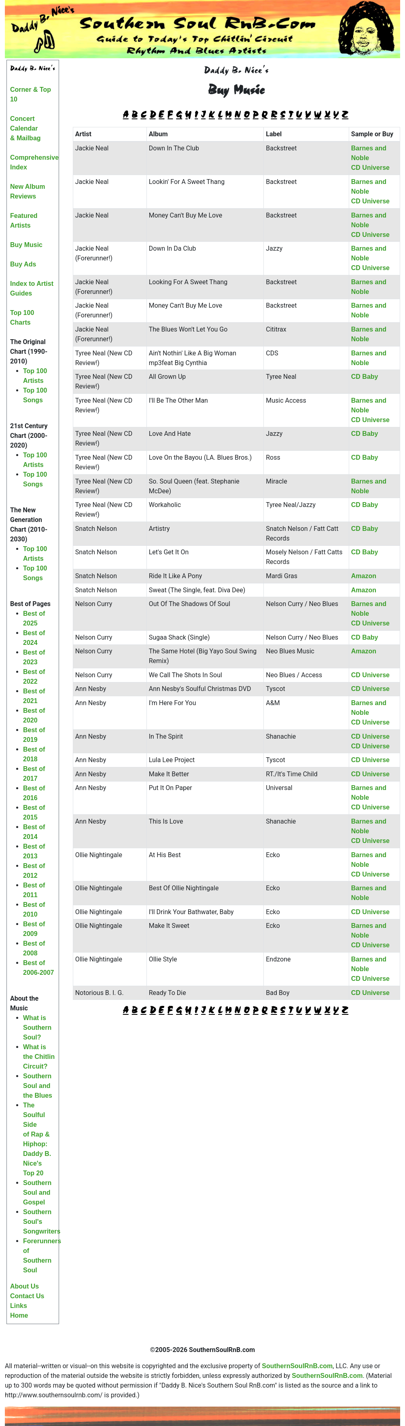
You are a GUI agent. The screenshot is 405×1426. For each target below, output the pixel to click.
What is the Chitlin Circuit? (39, 1057)
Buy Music (26, 244)
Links (18, 1305)
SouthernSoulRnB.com (297, 1366)
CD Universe (370, 167)
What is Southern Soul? (37, 1027)
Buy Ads (23, 264)
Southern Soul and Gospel (37, 1192)
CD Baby (364, 376)
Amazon (363, 576)
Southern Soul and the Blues (37, 1086)
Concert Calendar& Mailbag (25, 128)
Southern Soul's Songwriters (41, 1221)
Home (19, 1315)
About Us (24, 1286)
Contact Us (27, 1296)
